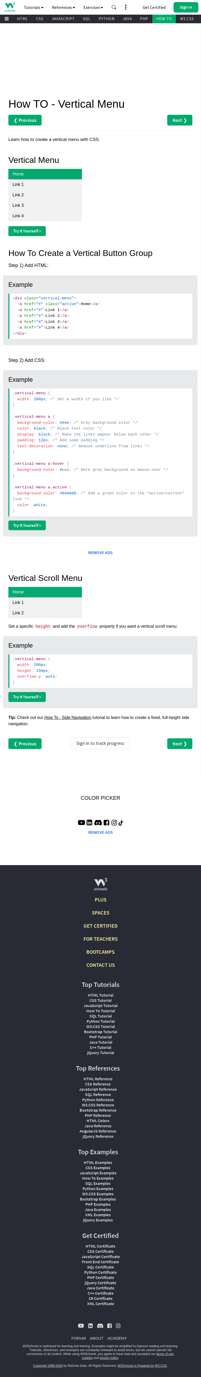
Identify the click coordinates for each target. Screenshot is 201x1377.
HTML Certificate (100, 1246)
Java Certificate (100, 1287)
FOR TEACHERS (100, 938)
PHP (144, 18)
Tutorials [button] (33, 7)
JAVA (127, 18)
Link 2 (18, 195)
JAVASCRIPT (63, 18)
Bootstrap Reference (98, 1110)
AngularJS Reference (98, 1131)
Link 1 (18, 184)
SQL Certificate (100, 1267)
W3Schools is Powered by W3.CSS (142, 1366)
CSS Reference (98, 1084)
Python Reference (98, 1099)
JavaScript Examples (98, 1172)
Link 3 (18, 205)
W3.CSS (187, 18)
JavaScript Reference (98, 1089)
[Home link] (10, 7)
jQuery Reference (98, 1136)
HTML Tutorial (100, 995)
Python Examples (97, 1188)
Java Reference (98, 1125)
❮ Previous (25, 120)
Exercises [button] (93, 7)
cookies (87, 1358)
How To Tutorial (100, 1010)
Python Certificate (100, 1272)
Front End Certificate (100, 1261)
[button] (114, 7)
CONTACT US (100, 965)
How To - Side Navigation (67, 717)
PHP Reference (98, 1115)
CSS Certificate (100, 1251)
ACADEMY (117, 1338)
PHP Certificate (100, 1277)
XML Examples (98, 1214)
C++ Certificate (101, 1293)
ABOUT (97, 1338)
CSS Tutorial (100, 1000)
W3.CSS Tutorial (100, 1026)
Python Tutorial (101, 1021)
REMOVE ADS (100, 553)
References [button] (63, 7)
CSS (39, 18)
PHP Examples (98, 1204)
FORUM (78, 1338)
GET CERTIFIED (100, 925)
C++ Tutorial (100, 1047)
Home (18, 174)
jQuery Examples (98, 1219)
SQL (87, 18)
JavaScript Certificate (100, 1256)
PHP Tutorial (100, 1036)
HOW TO (164, 18)
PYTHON (107, 18)
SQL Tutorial (101, 1016)
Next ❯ (179, 120)
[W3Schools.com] (100, 886)
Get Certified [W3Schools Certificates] (154, 7)
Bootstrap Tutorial (100, 1031)
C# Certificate (101, 1298)
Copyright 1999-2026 (48, 1366)
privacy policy (108, 1358)
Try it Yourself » (27, 231)
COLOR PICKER (100, 798)
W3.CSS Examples (98, 1193)
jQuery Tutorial (100, 1052)
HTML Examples (98, 1162)
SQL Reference (98, 1094)
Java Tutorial (100, 1042)
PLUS (101, 899)
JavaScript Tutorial (100, 1005)
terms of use (165, 1354)
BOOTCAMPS (100, 952)
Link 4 (18, 216)
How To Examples (98, 1178)
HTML (22, 18)
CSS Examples (98, 1167)
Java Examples (98, 1209)
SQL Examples (97, 1183)
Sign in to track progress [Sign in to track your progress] (100, 743)
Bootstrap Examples (98, 1199)
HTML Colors (98, 1120)
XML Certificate (100, 1303)
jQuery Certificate (100, 1282)
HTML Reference (98, 1078)
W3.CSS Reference (98, 1104)
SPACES (100, 912)
